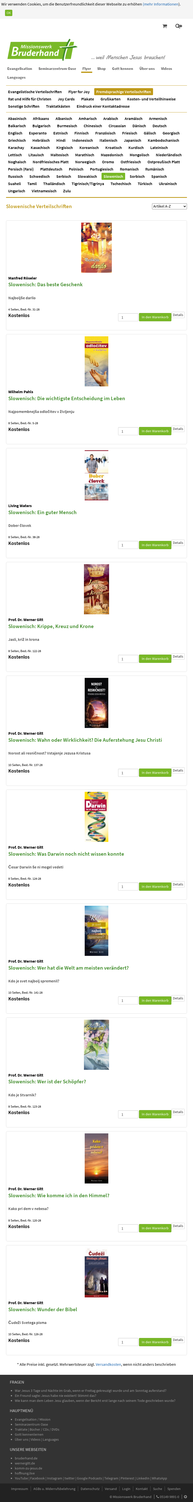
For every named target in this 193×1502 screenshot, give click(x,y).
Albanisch (64, 118)
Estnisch (60, 132)
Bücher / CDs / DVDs (44, 1429)
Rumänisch (154, 169)
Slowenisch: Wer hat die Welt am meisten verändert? (68, 967)
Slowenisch (113, 176)
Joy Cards (66, 98)
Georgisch (171, 132)
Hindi (61, 140)
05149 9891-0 (169, 1496)
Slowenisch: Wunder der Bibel (42, 1309)
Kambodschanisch (163, 140)
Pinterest (127, 1478)
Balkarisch (17, 125)
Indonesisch (82, 140)
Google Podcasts (89, 1478)
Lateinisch (159, 147)
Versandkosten (108, 1364)
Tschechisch (121, 183)
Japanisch (132, 140)
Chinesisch (93, 125)
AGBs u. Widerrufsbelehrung (54, 1488)
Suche (157, 1488)
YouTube (22, 1478)
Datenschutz (90, 1488)
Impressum (19, 1488)
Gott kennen (122, 68)
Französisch (105, 132)
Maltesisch (60, 154)
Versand (111, 1488)
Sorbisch (137, 176)
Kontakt (142, 1488)
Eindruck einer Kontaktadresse (103, 106)
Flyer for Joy (79, 91)
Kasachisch (40, 147)
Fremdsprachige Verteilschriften (123, 91)
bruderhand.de (26, 1458)
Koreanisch (89, 147)
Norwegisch (85, 161)
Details (178, 315)
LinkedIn (143, 1478)
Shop (101, 68)
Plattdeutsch (51, 169)
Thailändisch (54, 183)
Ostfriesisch (131, 161)
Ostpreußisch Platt (164, 161)
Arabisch (110, 118)
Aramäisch (133, 118)
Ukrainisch (168, 183)
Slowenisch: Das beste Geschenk (45, 284)
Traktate (21, 1429)
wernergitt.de (25, 1463)
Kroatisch (113, 147)
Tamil (32, 183)
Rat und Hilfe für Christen (29, 98)
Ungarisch (16, 190)
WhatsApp (159, 1478)
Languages (16, 77)
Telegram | (112, 1478)
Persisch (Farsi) (21, 169)
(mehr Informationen (160, 4)
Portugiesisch (101, 169)
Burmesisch (67, 125)
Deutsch (160, 125)
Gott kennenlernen (29, 1434)
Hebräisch (41, 140)
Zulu (67, 190)
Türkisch (145, 183)
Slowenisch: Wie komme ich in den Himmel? (58, 1195)
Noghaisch (17, 161)
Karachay (16, 147)
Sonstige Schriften (23, 106)
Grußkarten (111, 98)
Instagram (54, 1478)
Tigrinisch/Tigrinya (88, 183)
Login (126, 1488)
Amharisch (88, 118)
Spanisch (159, 176)
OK (9, 13)
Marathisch (84, 154)
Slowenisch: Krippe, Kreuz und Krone (51, 626)
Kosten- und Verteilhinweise (151, 98)
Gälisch (150, 132)
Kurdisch (136, 147)
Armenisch (158, 118)
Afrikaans (41, 118)
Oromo (108, 161)
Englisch (15, 132)
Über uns (147, 68)
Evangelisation (19, 68)
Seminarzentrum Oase (57, 68)
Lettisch (15, 154)
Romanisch (129, 169)
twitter (70, 1478)
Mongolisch (139, 154)
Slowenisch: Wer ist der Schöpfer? (47, 1081)
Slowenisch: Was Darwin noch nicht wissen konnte (66, 853)
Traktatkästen (58, 106)
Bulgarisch (41, 125)
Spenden (174, 1488)
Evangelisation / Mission (33, 1419)
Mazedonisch (112, 154)
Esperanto (38, 132)
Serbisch (63, 176)
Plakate (87, 98)
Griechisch (17, 140)
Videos (166, 68)
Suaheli (14, 183)
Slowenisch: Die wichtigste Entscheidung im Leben (66, 398)
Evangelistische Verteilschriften (35, 91)
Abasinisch (17, 118)
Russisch (15, 176)
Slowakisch (87, 176)
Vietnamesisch (44, 190)
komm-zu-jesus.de (28, 1468)
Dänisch (139, 125)
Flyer (86, 68)
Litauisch (36, 154)
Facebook (37, 1478)
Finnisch (81, 132)
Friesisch (129, 132)
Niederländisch (169, 154)
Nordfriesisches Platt (51, 161)
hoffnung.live (25, 1473)
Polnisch (76, 169)
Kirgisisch (64, 147)
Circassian (117, 125)
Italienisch (108, 140)
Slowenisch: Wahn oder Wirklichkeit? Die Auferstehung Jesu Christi (85, 739)
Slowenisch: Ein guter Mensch (42, 512)
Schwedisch (39, 176)
